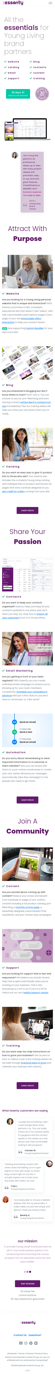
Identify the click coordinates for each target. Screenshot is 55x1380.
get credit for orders (13, 491)
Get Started (27, 1283)
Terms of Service (26, 1353)
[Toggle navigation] (50, 3)
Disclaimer (12, 1353)
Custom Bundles (34, 328)
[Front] (12, 3)
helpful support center (35, 992)
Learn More (27, 510)
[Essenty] (27, 1322)
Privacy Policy (41, 1353)
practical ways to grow (33, 1062)
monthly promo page (27, 907)
